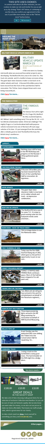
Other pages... (37, 424)
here (7, 94)
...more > (39, 163)
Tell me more (25, 20)
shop (22, 414)
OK (16, 20)
